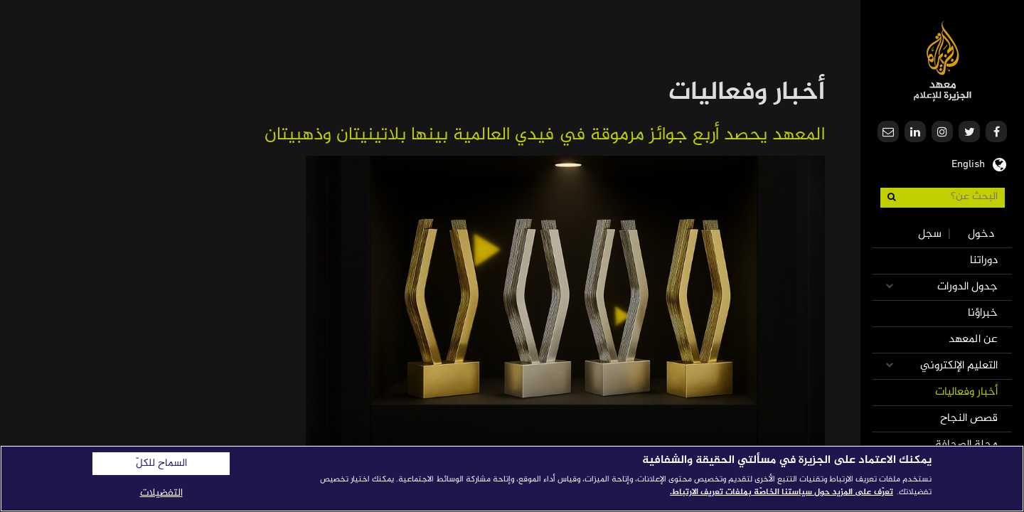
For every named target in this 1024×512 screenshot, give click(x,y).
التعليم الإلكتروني (959, 365)
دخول (981, 234)
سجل (930, 234)
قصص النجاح (969, 418)
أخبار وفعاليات (966, 392)
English (968, 162)
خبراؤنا (983, 313)
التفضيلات (161, 493)
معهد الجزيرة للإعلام (942, 61)
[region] (512, 478)
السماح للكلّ (161, 463)
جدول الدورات (967, 287)
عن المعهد (973, 339)
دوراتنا (984, 260)
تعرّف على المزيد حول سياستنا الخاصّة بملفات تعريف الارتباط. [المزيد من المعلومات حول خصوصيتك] (781, 492)
